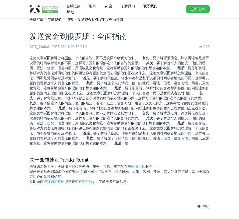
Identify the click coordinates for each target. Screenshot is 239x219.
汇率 (92, 6)
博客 (70, 20)
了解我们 (128, 6)
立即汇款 (198, 9)
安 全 (108, 6)
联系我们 (150, 6)
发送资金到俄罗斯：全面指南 (100, 20)
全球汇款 (73, 6)
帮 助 (70, 12)
